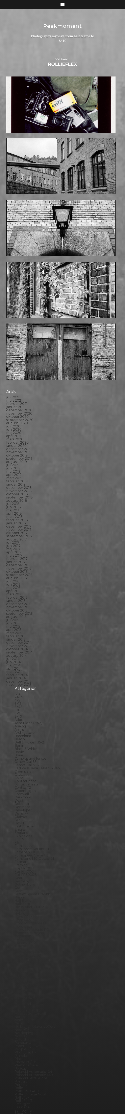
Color (19, 650)
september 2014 (19, 524)
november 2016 (18, 440)
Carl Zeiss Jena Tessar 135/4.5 (37, 640)
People (20, 921)
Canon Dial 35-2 (27, 637)
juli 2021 (12, 269)
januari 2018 (16, 395)
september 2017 (19, 408)
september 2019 (19, 331)
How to (20, 782)
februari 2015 (16, 508)
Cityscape (22, 647)
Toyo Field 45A (26, 1031)
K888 (19, 821)
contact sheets (26, 656)
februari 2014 (17, 547)
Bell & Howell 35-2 (29, 614)
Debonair (22, 676)
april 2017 (14, 424)
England (21, 705)
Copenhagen (25, 663)
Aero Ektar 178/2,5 (29, 595)
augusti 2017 (16, 411)
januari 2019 (16, 356)
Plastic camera (26, 937)
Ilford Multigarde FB (31, 795)
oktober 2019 (17, 327)
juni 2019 (13, 340)
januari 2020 (16, 318)
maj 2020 (13, 305)
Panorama (23, 915)
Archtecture (25, 605)
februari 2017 (17, 431)
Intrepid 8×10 (25, 815)
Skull (19, 992)
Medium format (27, 882)
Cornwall (22, 666)
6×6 (17, 582)
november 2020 (19, 285)
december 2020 (19, 282)
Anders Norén (69, 1100)
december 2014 (18, 515)
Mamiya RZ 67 (26, 869)
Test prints (23, 1021)
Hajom (20, 769)
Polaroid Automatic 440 (34, 947)
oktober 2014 (17, 521)
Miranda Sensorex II (30, 886)
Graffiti (20, 763)
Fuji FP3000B (26, 747)
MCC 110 (21, 879)
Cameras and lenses (30, 630)
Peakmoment (62, 25)
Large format (25, 857)
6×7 (17, 585)
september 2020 (19, 292)
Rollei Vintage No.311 (31, 966)
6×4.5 (19, 579)
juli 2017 (12, 415)
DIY (17, 692)
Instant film (24, 811)
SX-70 (19, 1018)
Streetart (22, 1011)
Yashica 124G (25, 1050)
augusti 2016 (16, 450)
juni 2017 (13, 418)
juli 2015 (12, 492)
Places (20, 931)
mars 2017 (14, 427)
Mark (19, 873)
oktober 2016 (16, 444)
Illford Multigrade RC (32, 802)
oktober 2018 (17, 366)
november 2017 (18, 402)
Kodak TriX (23, 834)
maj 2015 (13, 498)
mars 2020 (14, 311)
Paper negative (27, 918)
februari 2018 (17, 392)
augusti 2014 (16, 528)
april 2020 (14, 308)
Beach (20, 611)
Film (18, 714)
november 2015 (18, 479)
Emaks (20, 702)
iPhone (20, 818)
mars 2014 (14, 544)
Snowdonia (23, 995)
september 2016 (19, 447)
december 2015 (18, 476)
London (21, 863)
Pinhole (21, 928)
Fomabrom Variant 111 (32, 721)
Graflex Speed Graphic (33, 766)
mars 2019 (14, 350)
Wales (19, 1047)
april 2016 (13, 463)
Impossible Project (29, 805)
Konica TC (22, 840)
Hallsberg (22, 776)
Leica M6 (21, 860)
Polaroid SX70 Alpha (31, 950)
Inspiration (23, 808)
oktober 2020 (17, 289)
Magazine (22, 866)
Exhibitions (23, 708)
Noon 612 (22, 902)
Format (20, 734)
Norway (21, 908)
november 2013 (18, 557)
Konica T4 (22, 837)
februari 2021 (17, 276)
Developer (23, 682)
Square (20, 1002)
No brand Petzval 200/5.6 (35, 898)
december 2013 (18, 553)
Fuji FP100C (24, 743)
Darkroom (23, 669)
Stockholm (23, 1005)
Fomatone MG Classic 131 (34, 731)
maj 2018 (13, 382)
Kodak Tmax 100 (28, 827)
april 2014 (14, 540)
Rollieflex (22, 970)
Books (19, 624)
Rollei (19, 960)
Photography (25, 924)
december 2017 (18, 398)
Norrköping (24, 905)
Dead (19, 672)
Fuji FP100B (24, 740)
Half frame (23, 773)
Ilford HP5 (23, 792)
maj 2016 (13, 460)
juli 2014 (12, 531)
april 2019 (14, 347)
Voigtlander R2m (28, 1044)
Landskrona (24, 853)
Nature (20, 889)
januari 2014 (16, 550)
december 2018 (19, 360)
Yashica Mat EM (27, 1053)
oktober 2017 (17, 405)
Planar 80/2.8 (25, 934)
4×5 (17, 572)
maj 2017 (13, 421)
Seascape (22, 979)
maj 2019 (13, 344)
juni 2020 (14, 302)
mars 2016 (14, 466)
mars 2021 (14, 272)
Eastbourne (24, 698)
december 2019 (18, 321)
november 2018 (19, 363)
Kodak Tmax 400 (28, 831)
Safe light (22, 976)
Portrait (21, 953)
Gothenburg (25, 756)
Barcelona (23, 608)
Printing (21, 957)
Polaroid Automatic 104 (33, 944)
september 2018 (19, 369)
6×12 (18, 576)
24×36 (19, 569)
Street (20, 1008)
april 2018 (14, 385)
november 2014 (18, 518)
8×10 (18, 589)
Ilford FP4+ (23, 789)
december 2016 (18, 437)
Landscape (23, 850)
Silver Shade (24, 986)
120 (17, 566)
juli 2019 (12, 337)
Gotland (21, 760)
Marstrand (23, 876)
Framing (21, 737)
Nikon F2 (22, 895)
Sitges (19, 989)
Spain (19, 999)
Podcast (21, 940)
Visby (19, 1041)
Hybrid (20, 785)
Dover (19, 695)
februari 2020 (17, 314)
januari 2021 (16, 279)
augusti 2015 (16, 489)
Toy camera (24, 1028)
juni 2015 (13, 495)
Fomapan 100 (25, 724)
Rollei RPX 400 (27, 963)
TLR (18, 1024)
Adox (19, 592)
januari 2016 (15, 473)
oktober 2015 (16, 482)
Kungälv (21, 847)
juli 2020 (13, 298)
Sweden (21, 1015)
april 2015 (13, 502)
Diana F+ (21, 685)
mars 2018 (14, 389)
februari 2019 (17, 353)
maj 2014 (13, 537)
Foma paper (24, 718)
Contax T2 (23, 660)
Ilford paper (24, 798)
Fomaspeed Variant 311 (33, 727)
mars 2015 (14, 505)
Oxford (20, 911)
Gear (18, 750)
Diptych (21, 689)
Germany (22, 753)
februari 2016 (16, 469)
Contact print (25, 653)
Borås (19, 627)
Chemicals (23, 643)
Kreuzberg (23, 844)
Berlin (19, 618)
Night (19, 892)
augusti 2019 (16, 334)
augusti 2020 (17, 295)
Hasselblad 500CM (29, 779)
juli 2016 (12, 453)
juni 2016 (13, 457)
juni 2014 (13, 534)
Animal (20, 601)
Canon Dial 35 (25, 634)
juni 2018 (13, 379)
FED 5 (19, 711)
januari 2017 (16, 434)
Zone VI (21, 1057)
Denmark (22, 679)
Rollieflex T (23, 973)
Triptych (21, 1034)
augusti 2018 (16, 373)
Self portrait (24, 982)
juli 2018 (13, 376)
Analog (20, 598)
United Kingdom (28, 1037)
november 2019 (18, 324)
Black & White (26, 621)
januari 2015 (15, 511)
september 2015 (19, 486)
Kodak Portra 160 (28, 824)
